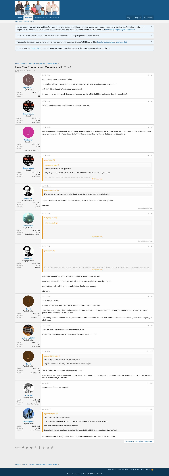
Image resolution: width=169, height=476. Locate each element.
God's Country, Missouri (32, 234)
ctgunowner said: (51, 165)
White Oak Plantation (33, 404)
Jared (28, 309)
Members (53, 18)
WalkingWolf (28, 422)
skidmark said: (50, 223)
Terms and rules (122, 469)
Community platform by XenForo (84, 474)
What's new (39, 18)
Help (142, 469)
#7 (151, 246)
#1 (151, 75)
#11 (151, 383)
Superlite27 (28, 226)
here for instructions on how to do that (112, 42)
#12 (151, 409)
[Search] (148, 17)
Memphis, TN (36, 346)
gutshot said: (48, 160)
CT (39, 96)
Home (19, 18)
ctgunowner (21, 71)
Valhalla (37, 207)
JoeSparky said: (49, 218)
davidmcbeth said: (50, 190)
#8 (151, 296)
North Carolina (35, 430)
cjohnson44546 (28, 338)
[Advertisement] (58, 57)
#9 (151, 325)
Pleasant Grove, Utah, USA (31, 150)
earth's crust (36, 122)
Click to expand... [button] (97, 179)
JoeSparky (28, 140)
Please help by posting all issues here (120, 30)
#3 (151, 127)
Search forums (29, 21)
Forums (28, 18)
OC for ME (28, 396)
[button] (46, 17)
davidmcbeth (28, 114)
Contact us (112, 469)
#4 (151, 155)
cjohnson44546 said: (51, 356)
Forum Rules (36, 48)
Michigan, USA (35, 317)
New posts (18, 21)
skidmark (28, 198)
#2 (151, 101)
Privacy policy (134, 469)
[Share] (148, 75)
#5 (151, 186)
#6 (151, 213)
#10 (151, 351)
